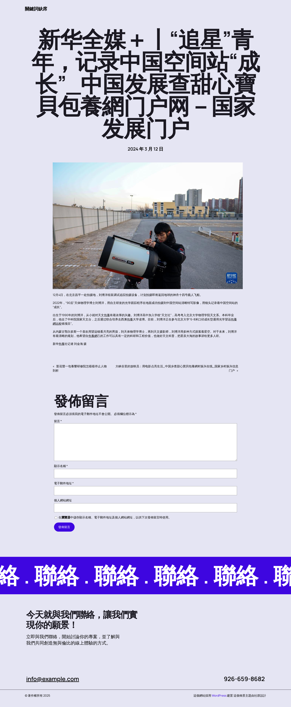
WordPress (219, 695)
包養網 (92, 336)
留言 (58, 421)
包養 (107, 315)
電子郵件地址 (64, 483)
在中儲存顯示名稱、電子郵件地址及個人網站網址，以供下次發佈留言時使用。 (114, 517)
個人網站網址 (63, 500)
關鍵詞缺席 (36, 9)
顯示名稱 (61, 466)
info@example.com (53, 679)
